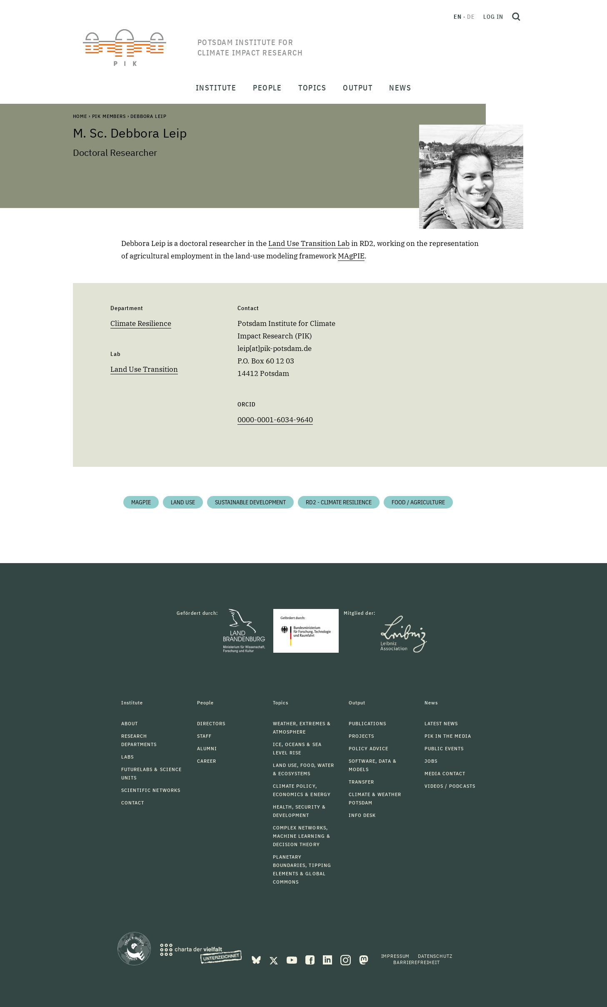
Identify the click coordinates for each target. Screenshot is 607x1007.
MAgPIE (351, 256)
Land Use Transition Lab (309, 243)
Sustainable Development (250, 502)
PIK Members (109, 116)
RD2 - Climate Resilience (339, 502)
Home (80, 116)
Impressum (395, 956)
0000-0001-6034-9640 (275, 419)
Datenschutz (435, 956)
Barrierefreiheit (416, 962)
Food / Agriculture (418, 502)
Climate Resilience (140, 323)
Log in (493, 16)
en (458, 16)
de (471, 16)
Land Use (183, 502)
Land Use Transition (144, 369)
